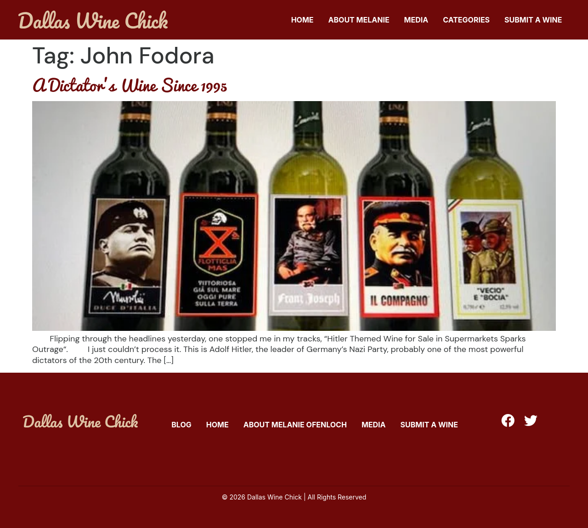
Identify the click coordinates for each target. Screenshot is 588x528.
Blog (181, 424)
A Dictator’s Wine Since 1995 (129, 84)
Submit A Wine (533, 19)
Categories (466, 19)
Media (416, 19)
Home (302, 19)
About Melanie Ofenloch (295, 424)
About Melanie (359, 19)
